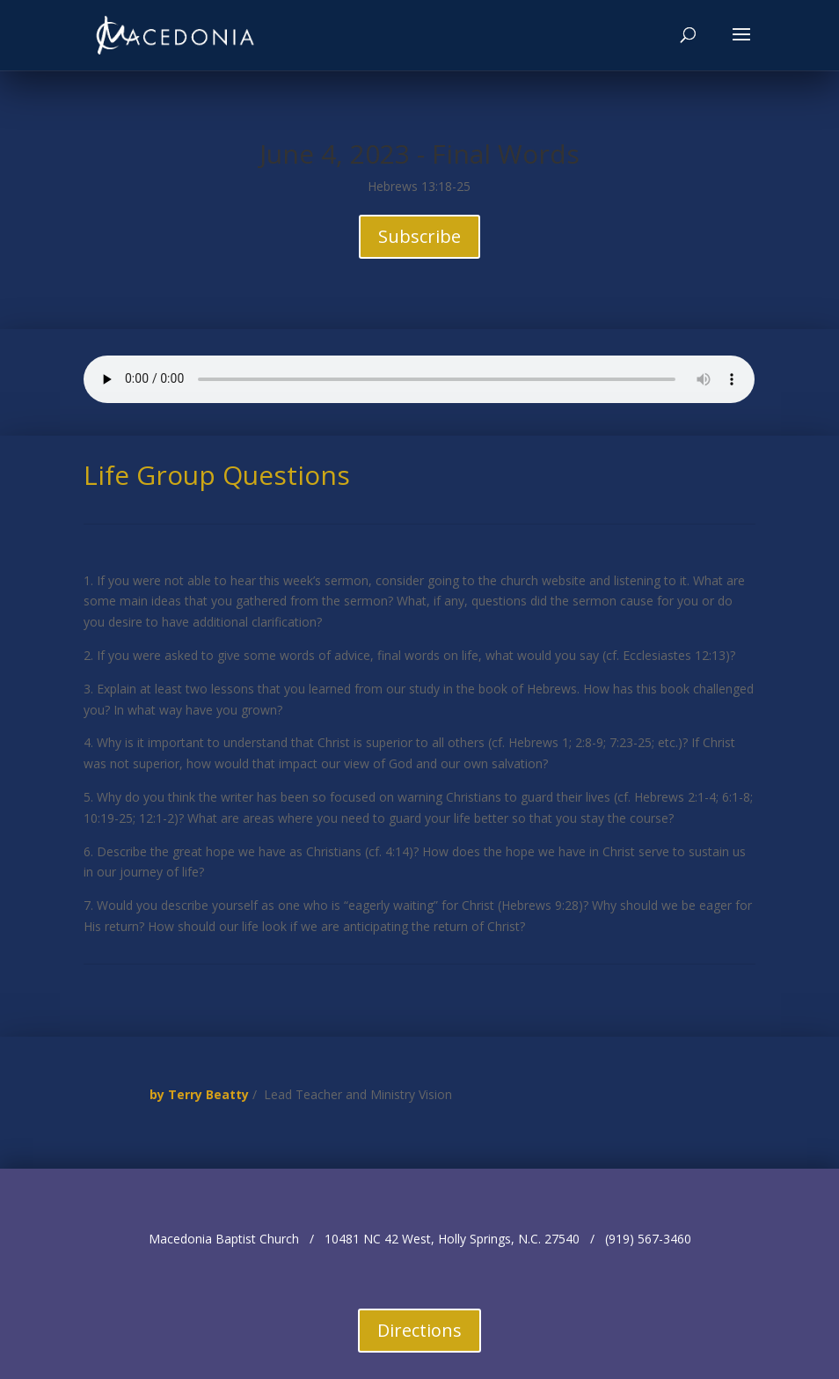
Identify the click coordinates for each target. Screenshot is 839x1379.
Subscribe (419, 236)
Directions (419, 1330)
